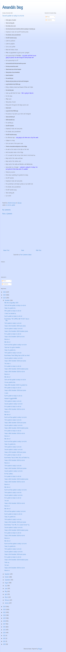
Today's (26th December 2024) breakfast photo (16, 479)
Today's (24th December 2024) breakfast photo (16, 530)
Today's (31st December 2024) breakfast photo (16, 331)
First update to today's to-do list (12, 334)
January (7, 603)
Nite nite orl (7, 342)
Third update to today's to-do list (12, 323)
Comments (49, 20)
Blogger (40, 649)
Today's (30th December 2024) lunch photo (15, 361)
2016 (4, 627)
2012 (4, 638)
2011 (4, 641)
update (13, 205)
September (8, 580)
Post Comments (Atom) (25, 255)
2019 (4, 618)
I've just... (6, 500)
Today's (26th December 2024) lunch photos (15, 468)
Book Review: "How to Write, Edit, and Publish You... (17, 457)
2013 (4, 635)
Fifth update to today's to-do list (12, 311)
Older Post (38, 250)
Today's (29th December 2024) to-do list (14, 409)
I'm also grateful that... (10, 382)
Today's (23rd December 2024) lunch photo (15, 554)
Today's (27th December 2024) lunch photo (15, 452)
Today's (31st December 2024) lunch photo (15, 326)
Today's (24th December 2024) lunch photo (15, 522)
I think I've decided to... (10, 313)
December (7, 300)
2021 (4, 612)
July (6, 586)
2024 (4, 298)
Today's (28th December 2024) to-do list (14, 433)
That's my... (7, 562)
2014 (4, 633)
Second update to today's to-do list (13, 328)
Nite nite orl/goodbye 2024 (11, 303)
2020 (4, 615)
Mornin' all (6, 339)
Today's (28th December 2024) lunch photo (15, 423)
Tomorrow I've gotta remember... (12, 347)
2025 (4, 295)
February (7, 600)
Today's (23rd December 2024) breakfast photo (16, 560)
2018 (4, 621)
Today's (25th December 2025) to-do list (14, 503)
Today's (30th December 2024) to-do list (14, 371)
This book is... (7, 363)
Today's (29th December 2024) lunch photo (15, 390)
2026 (4, 292)
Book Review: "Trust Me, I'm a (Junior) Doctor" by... (17, 525)
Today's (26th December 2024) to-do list (14, 482)
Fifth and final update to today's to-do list (15, 511)
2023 (4, 606)
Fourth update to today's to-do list (13, 316)
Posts (48, 17)
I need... (6, 393)
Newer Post (6, 250)
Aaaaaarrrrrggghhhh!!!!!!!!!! (10, 398)
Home (22, 250)
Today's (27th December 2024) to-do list (14, 460)
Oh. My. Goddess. (8, 474)
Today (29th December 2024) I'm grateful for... (16, 385)
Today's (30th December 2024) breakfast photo (16, 369)
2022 (4, 609)
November (7, 574)
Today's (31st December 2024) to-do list (14, 337)
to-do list (8, 205)
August (7, 583)
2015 (4, 630)
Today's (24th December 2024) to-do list (14, 535)
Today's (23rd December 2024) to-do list (14, 568)
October (7, 577)
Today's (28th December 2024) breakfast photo (16, 428)
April (6, 594)
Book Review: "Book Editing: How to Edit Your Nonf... (17, 355)
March (6, 597)
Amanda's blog (12, 8)
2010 (4, 644)
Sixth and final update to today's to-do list (15, 305)
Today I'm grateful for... (10, 308)
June (6, 588)
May (6, 591)
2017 (4, 624)
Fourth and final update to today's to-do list (15, 345)
